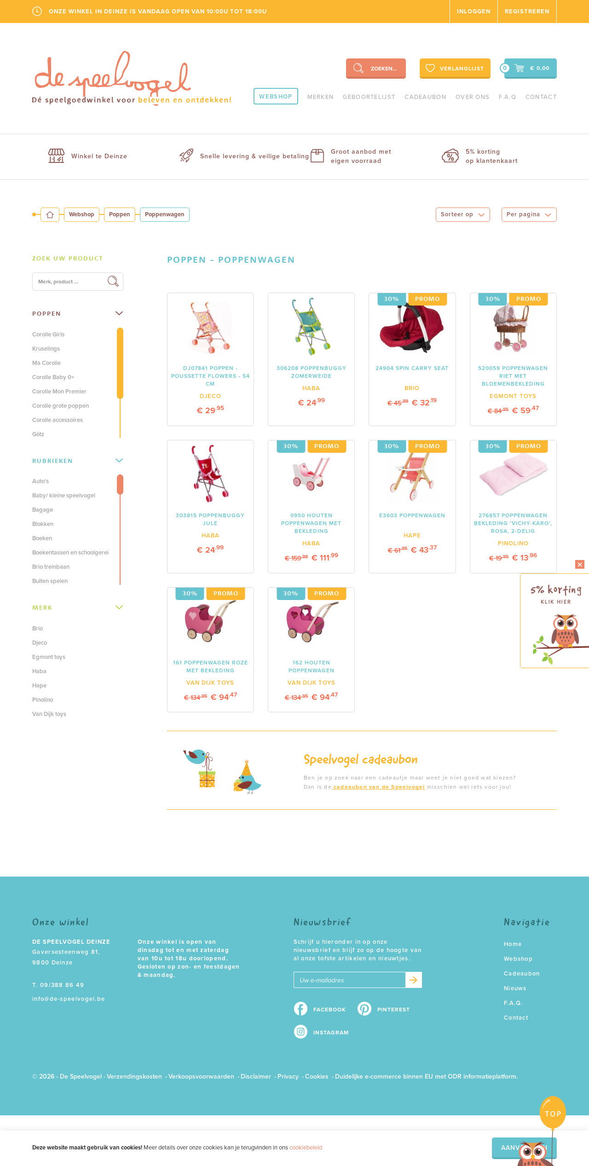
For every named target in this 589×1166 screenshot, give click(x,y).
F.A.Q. (513, 1003)
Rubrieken (77, 460)
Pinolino (42, 700)
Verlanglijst (454, 68)
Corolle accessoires (57, 420)
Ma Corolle (46, 363)
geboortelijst (369, 97)
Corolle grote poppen (60, 406)
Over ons (473, 97)
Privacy (288, 1076)
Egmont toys (48, 657)
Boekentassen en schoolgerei (70, 552)
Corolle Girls (48, 334)
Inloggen (474, 11)
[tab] (77, 258)
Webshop (275, 96)
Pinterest (393, 1009)
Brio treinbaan (50, 567)
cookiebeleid (305, 1147)
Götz (38, 434)
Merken (320, 97)
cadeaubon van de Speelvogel (378, 787)
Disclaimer (256, 1076)
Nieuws (515, 988)
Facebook (329, 1009)
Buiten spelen (50, 581)
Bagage (42, 510)
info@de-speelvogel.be (68, 999)
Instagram (331, 1032)
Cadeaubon (425, 97)
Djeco (39, 642)
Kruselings (46, 348)
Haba (39, 671)
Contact (541, 97)
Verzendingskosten (134, 1076)
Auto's (40, 481)
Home (513, 944)
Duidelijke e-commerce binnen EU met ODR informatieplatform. (426, 1076)
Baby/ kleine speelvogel (63, 495)
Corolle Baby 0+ (53, 377)
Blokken (42, 524)
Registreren (527, 11)
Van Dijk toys (49, 714)
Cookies (317, 1076)
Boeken (42, 538)
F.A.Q (507, 97)
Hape (39, 685)
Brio (37, 628)
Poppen (119, 214)
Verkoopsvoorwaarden (201, 1076)
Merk (77, 607)
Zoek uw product (68, 258)
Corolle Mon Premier (59, 391)
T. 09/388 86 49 (58, 985)
